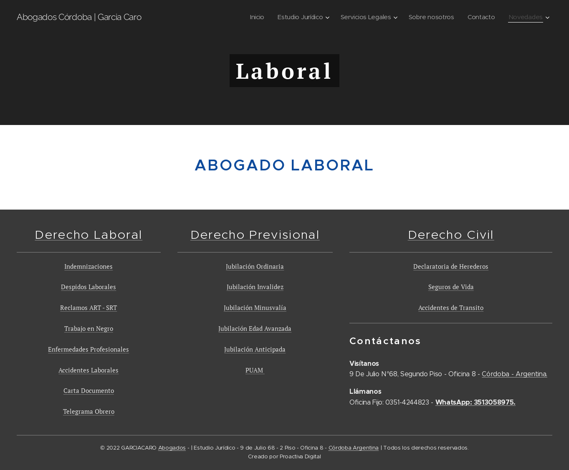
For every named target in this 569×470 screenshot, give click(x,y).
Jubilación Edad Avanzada (254, 328)
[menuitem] (251, 17)
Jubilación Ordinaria (255, 266)
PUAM (255, 370)
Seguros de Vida (450, 287)
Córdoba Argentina (354, 447)
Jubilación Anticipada (255, 349)
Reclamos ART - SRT (88, 308)
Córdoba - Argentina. (514, 374)
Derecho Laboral (88, 234)
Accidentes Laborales (88, 370)
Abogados (172, 447)
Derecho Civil (450, 234)
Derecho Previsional (255, 234)
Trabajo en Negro (88, 328)
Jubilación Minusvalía (255, 308)
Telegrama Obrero (88, 412)
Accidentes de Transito (450, 308)
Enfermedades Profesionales (88, 349)
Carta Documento (88, 391)
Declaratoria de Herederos (450, 266)
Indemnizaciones (88, 266)
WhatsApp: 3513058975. (475, 402)
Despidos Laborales (88, 287)
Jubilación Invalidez (255, 287)
